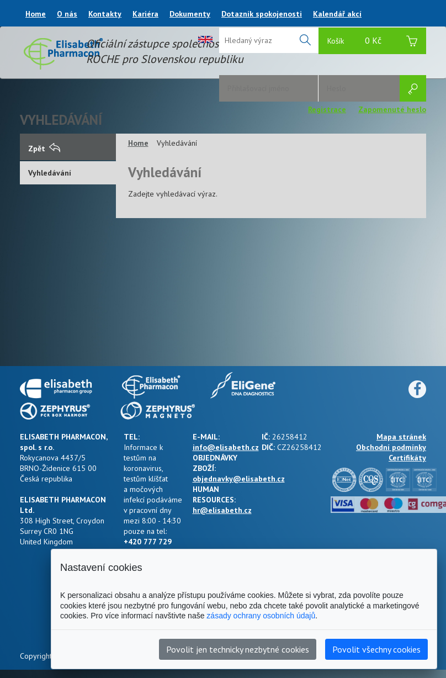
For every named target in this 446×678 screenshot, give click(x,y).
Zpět (44, 148)
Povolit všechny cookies (376, 649)
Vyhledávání (49, 173)
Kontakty (104, 14)
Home (35, 14)
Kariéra (145, 14)
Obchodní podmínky (391, 447)
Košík (372, 42)
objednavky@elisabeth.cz (239, 479)
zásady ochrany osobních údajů (260, 615)
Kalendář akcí (337, 14)
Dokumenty (189, 14)
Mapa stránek (401, 437)
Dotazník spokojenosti (261, 14)
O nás (67, 14)
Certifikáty (407, 458)
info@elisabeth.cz (226, 447)
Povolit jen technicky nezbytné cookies (237, 649)
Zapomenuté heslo (392, 109)
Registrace (327, 109)
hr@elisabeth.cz (222, 510)
